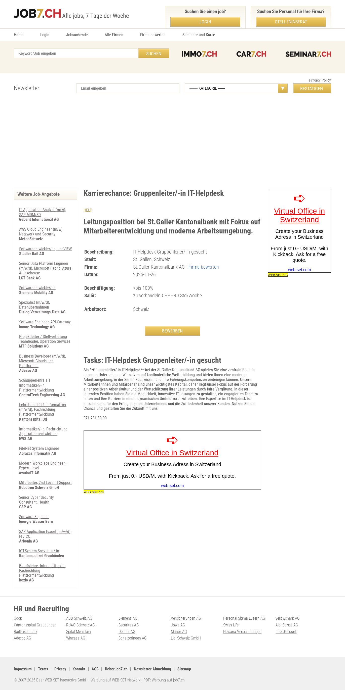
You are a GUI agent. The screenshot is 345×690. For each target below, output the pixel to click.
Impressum (23, 669)
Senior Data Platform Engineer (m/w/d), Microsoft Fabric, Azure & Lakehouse (45, 268)
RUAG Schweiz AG (80, 625)
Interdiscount (286, 631)
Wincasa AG (75, 638)
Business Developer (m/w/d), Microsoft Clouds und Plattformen (42, 361)
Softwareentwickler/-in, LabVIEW (45, 249)
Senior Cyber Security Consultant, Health (36, 500)
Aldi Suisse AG (287, 625)
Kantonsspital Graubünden (35, 625)
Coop (18, 618)
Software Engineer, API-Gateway (45, 322)
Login (44, 34)
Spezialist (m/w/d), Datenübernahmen (34, 305)
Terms (43, 669)
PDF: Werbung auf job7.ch (164, 680)
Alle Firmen (114, 34)
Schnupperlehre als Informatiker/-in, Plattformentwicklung (36, 385)
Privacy (60, 669)
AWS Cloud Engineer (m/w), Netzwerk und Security (41, 231)
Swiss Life (231, 625)
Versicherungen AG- (186, 618)
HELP (88, 210)
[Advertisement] (173, 146)
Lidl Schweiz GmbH (186, 638)
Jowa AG (178, 625)
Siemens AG (128, 618)
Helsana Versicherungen (242, 631)
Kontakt (78, 669)
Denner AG (127, 631)
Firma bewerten (153, 34)
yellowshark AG (288, 618)
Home (18, 34)
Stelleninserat (291, 21)
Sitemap (184, 669)
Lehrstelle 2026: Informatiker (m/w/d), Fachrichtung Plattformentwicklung (42, 409)
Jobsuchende (77, 34)
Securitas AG (129, 625)
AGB (95, 669)
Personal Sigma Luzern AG (244, 618)
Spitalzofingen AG (133, 638)
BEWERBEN (172, 330)
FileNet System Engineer (39, 448)
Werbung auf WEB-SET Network (115, 680)
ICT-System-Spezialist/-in (39, 551)
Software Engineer (34, 516)
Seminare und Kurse (198, 34)
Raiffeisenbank (25, 631)
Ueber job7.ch (116, 669)
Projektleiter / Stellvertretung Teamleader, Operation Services (44, 339)
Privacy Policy (320, 80)
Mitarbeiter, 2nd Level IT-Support (45, 482)
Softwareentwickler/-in (37, 287)
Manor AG (179, 631)
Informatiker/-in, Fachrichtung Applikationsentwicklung (43, 431)
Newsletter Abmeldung (152, 669)
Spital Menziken (78, 631)
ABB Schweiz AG (79, 618)
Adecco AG (22, 638)
